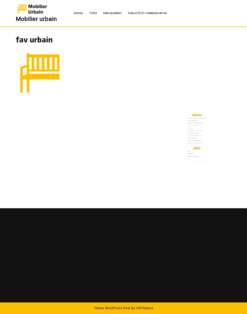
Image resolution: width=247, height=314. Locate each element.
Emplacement (112, 13)
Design (78, 13)
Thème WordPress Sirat (112, 308)
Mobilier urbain (36, 19)
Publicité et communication (147, 13)
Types (93, 13)
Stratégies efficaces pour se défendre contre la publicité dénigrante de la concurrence (196, 132)
